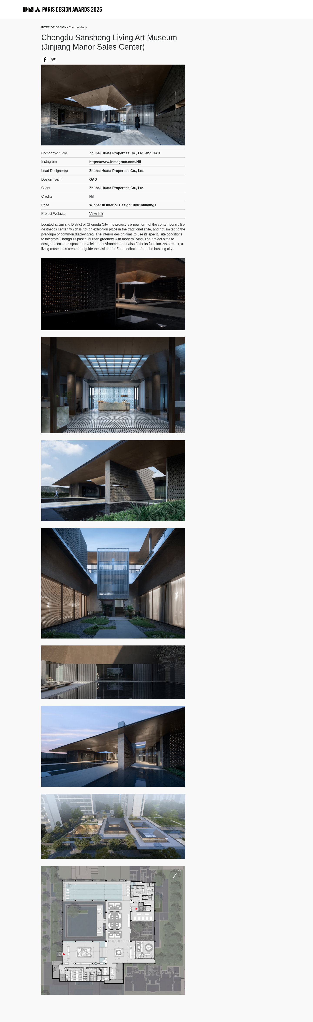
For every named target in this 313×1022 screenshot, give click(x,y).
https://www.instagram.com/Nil (114, 161)
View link (96, 213)
